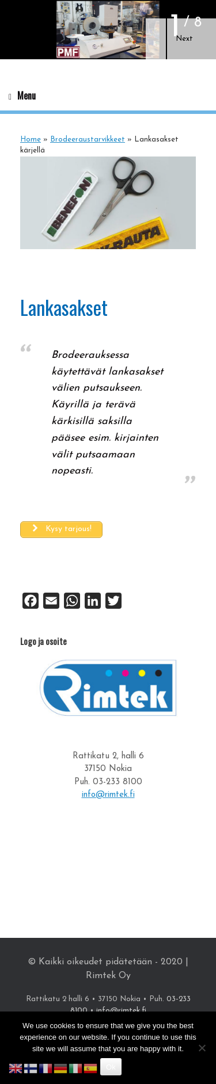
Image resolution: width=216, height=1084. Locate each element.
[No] (201, 1048)
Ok (111, 1067)
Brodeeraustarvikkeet (87, 139)
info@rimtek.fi (108, 795)
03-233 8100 (117, 782)
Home (30, 139)
